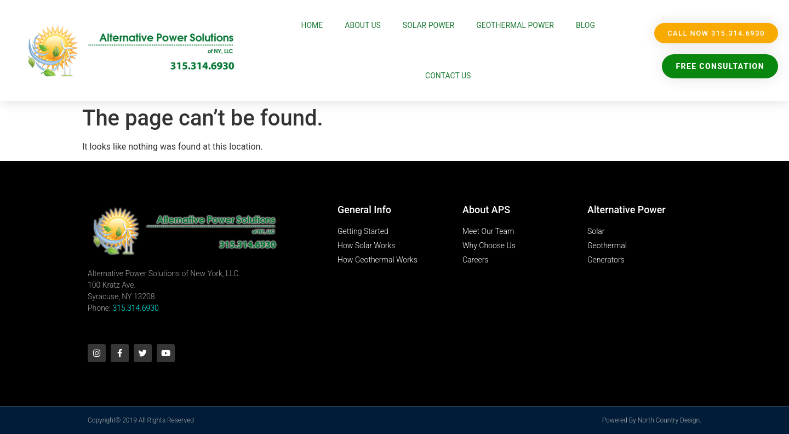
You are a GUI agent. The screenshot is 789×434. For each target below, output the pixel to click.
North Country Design (669, 420)
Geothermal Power (515, 25)
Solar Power (428, 25)
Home (312, 25)
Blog (585, 25)
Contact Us (448, 75)
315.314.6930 (135, 308)
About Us (363, 25)
